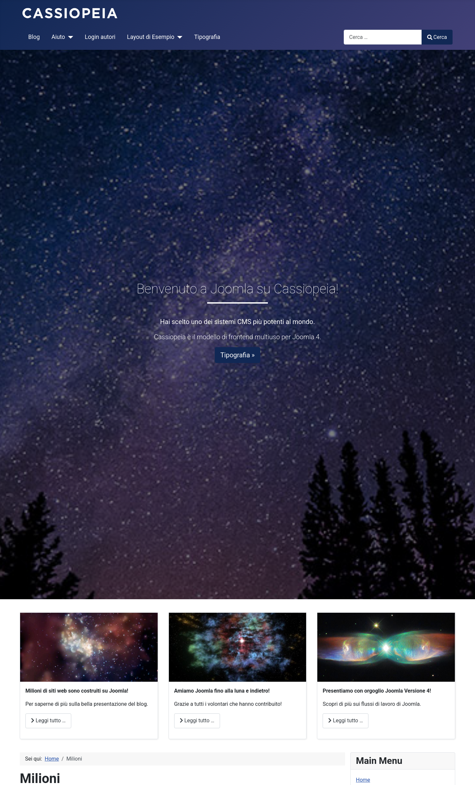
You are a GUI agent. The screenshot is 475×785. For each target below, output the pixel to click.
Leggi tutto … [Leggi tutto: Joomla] (345, 720)
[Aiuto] (69, 37)
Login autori (100, 37)
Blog (34, 37)
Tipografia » (237, 355)
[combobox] (383, 37)
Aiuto (58, 37)
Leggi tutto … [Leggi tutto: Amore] (197, 720)
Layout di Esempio (150, 37)
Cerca (437, 37)
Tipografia (207, 37)
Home (363, 780)
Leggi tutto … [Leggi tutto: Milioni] (48, 720)
